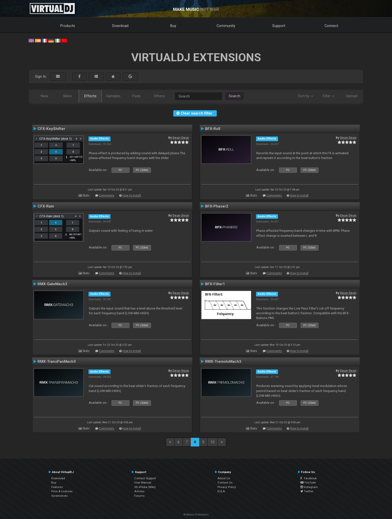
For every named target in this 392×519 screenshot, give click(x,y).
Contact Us (225, 482)
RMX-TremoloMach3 (223, 361)
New (44, 96)
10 (212, 442)
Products (67, 26)
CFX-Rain (46, 206)
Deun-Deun (180, 138)
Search (234, 96)
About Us (224, 478)
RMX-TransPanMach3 (57, 361)
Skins (67, 96)
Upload (351, 96)
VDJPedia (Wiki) (145, 487)
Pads (136, 96)
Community (225, 26)
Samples (113, 96)
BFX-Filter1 (215, 284)
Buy (173, 26)
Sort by (305, 96)
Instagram (309, 487)
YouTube (308, 482)
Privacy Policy (227, 487)
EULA (221, 491)
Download (120, 26)
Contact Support (145, 478)
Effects (90, 96)
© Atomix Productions (196, 514)
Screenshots (59, 496)
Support (278, 26)
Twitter (306, 491)
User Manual (142, 482)
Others (159, 96)
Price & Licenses (61, 491)
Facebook (308, 478)
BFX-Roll (212, 128)
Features (57, 487)
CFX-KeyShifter (51, 128)
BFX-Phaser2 (216, 206)
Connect (331, 26)
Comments (106, 195)
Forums (139, 496)
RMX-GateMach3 (52, 284)
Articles (139, 491)
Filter (328, 96)
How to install (131, 195)
